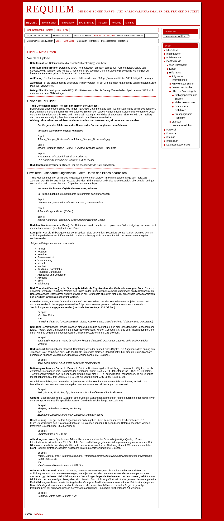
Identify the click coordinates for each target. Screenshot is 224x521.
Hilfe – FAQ (62, 30)
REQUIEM (31, 22)
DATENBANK (86, 22)
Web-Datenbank (35, 30)
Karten (49, 30)
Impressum (172, 140)
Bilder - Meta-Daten (185, 102)
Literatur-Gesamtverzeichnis (130, 35)
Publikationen (67, 22)
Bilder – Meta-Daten (65, 41)
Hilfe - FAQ (175, 72)
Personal (102, 22)
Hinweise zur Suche (62, 35)
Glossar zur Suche (82, 35)
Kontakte (116, 22)
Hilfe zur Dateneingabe (104, 35)
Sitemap (129, 22)
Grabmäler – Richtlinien (88, 41)
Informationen (49, 22)
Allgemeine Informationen (38, 35)
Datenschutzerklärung (178, 144)
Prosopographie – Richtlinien (114, 41)
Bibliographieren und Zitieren (40, 41)
